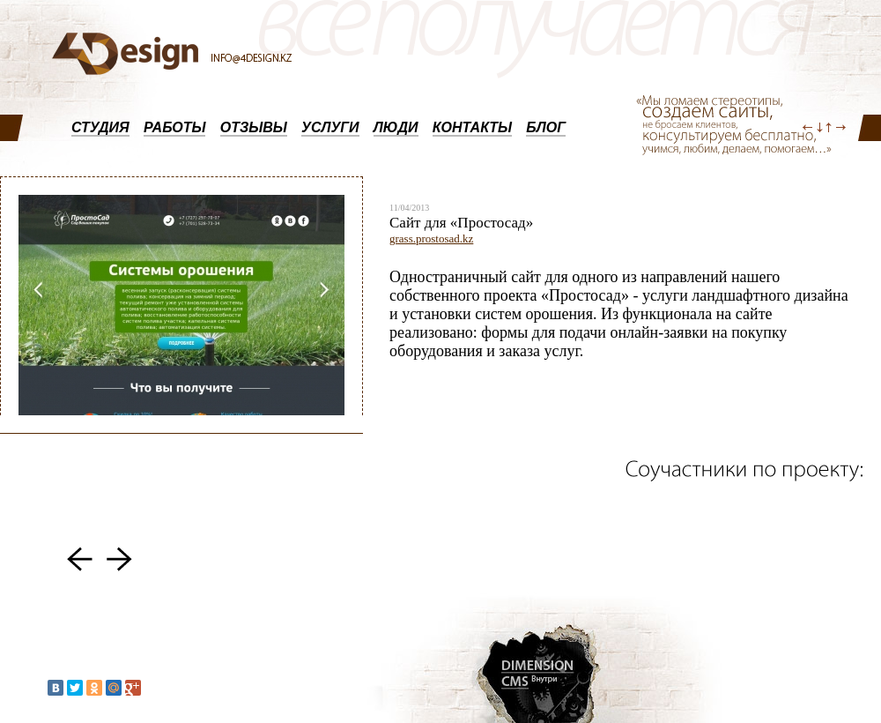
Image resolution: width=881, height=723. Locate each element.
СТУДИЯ (100, 127)
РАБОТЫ (175, 127)
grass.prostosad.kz (431, 238)
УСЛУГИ (330, 127)
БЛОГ (546, 127)
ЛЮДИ (396, 127)
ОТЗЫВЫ (253, 127)
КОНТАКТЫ (472, 127)
